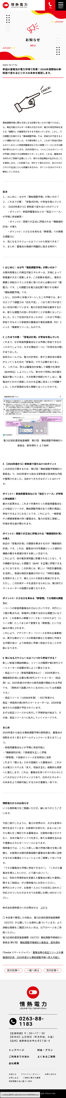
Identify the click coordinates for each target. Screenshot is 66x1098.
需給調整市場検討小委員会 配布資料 (40, 942)
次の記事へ (52, 970)
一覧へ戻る (33, 970)
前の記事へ (13, 970)
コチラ (43, 907)
